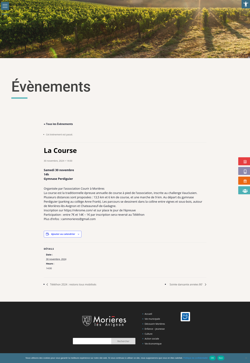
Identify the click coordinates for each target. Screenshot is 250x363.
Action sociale (152, 338)
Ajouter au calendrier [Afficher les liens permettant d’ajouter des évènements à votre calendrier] (63, 234)
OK (212, 358)
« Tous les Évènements (58, 124)
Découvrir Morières (155, 323)
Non (221, 358)
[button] (246, 4)
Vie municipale (152, 318)
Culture (148, 333)
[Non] (246, 358)
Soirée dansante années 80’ (186, 284)
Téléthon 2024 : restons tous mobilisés (72, 284)
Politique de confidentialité (195, 358)
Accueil (148, 313)
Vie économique (153, 343)
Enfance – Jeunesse (155, 328)
